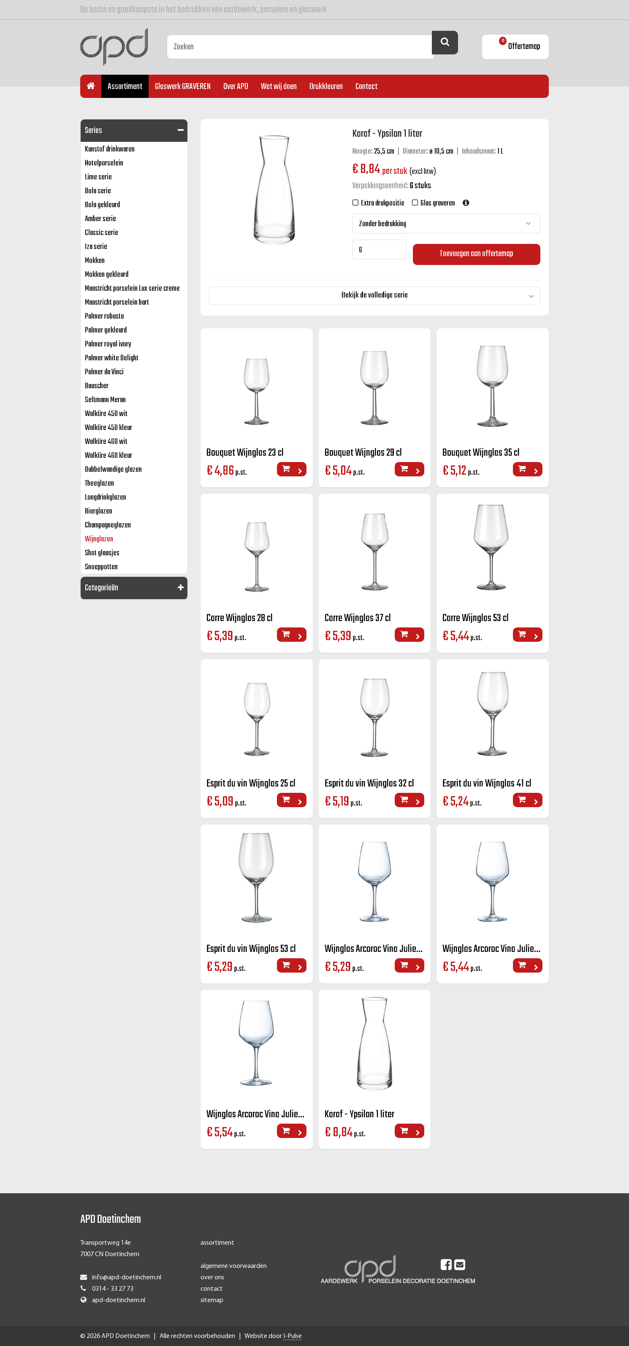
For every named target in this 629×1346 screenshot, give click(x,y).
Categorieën (101, 588)
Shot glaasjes (102, 553)
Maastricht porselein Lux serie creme (132, 289)
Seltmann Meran (105, 400)
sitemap (212, 1300)
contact (212, 1288)
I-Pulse (292, 1335)
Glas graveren (436, 203)
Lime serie (98, 177)
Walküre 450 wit (106, 414)
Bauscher (96, 386)
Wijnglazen (99, 539)
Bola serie (98, 191)
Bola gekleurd (102, 205)
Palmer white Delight (111, 358)
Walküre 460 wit (106, 442)
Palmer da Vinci (104, 372)
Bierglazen (98, 511)
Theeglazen (99, 484)
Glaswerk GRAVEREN (183, 86)
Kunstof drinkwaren (110, 149)
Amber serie (100, 219)
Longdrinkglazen (105, 498)
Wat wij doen (279, 86)
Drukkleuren (326, 86)
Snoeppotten (101, 567)
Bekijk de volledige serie (375, 290)
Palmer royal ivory (108, 344)
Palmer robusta (104, 317)
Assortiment (125, 86)
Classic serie (101, 233)
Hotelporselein (104, 163)
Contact (366, 86)
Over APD (235, 86)
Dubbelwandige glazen (113, 470)
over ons (212, 1277)
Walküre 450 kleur (108, 428)
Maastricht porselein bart (117, 303)
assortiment (217, 1242)
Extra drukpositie (381, 203)
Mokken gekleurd (106, 275)
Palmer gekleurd (106, 330)
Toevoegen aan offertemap (476, 249)
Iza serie (96, 247)
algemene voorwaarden (234, 1265)
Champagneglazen (108, 525)
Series (93, 130)
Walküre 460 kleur (108, 456)
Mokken (95, 261)
